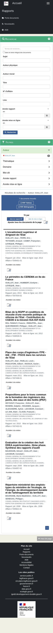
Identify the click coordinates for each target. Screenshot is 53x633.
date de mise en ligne (35, 219)
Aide (26, 560)
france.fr (26, 586)
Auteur (6, 150)
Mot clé (6, 173)
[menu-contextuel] (4, 52)
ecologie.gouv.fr (26, 592)
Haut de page (45, 539)
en (4, 111)
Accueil (26, 549)
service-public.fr (26, 576)
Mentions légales (26, 565)
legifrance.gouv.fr (26, 578)
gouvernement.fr (26, 584)
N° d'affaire (8, 91)
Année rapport (9, 178)
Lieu (5, 100)
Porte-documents (26, 554)
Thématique (8, 161)
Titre (5, 83)
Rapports (26, 552)
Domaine (7, 167)
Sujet (5, 56)
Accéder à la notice (13, 265)
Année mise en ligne (12, 184)
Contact (26, 568)
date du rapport (15, 219)
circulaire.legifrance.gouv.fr (26, 581)
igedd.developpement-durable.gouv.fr (26, 594)
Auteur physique (10, 65)
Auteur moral (8, 74)
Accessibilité (26, 562)
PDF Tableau (26, 203)
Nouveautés (26, 557)
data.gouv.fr (26, 589)
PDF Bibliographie (26, 207)
